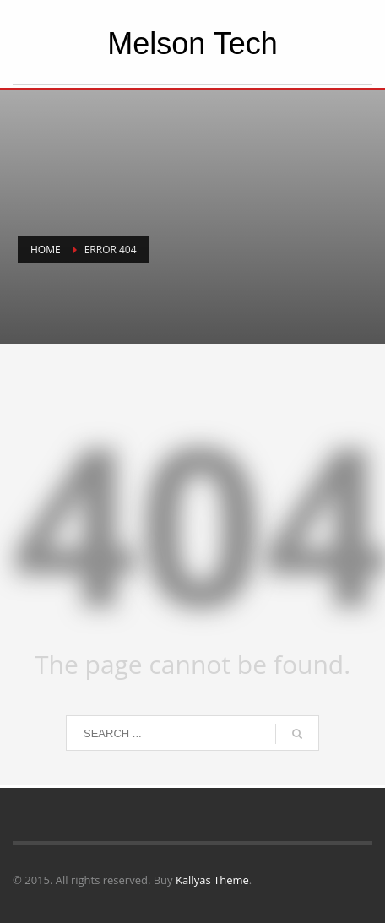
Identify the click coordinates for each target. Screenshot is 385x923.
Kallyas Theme (212, 880)
